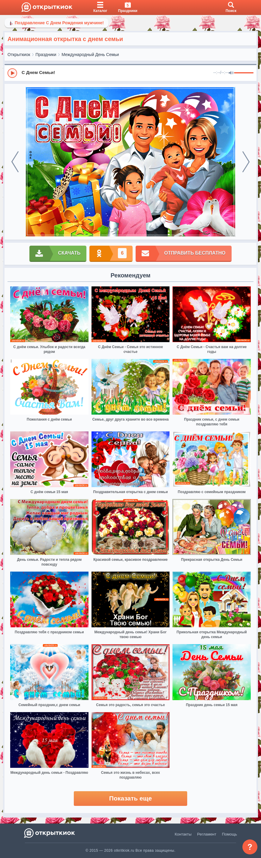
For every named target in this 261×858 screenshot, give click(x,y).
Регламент (206, 834)
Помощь (229, 834)
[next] (246, 162)
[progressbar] (244, 73)
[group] (130, 73)
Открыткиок (19, 54)
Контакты (183, 834)
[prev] (15, 162)
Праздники (45, 54)
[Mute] (231, 73)
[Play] (12, 73)
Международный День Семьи (90, 54)
